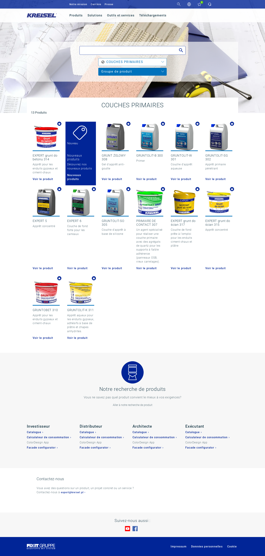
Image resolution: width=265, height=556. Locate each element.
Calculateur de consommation (48, 437)
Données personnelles (207, 546)
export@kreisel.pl (72, 492)
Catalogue (34, 432)
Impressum (179, 546)
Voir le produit (43, 179)
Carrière (96, 4)
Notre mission (78, 4)
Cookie (232, 546)
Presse (109, 4)
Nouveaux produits (74, 177)
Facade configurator (41, 447)
